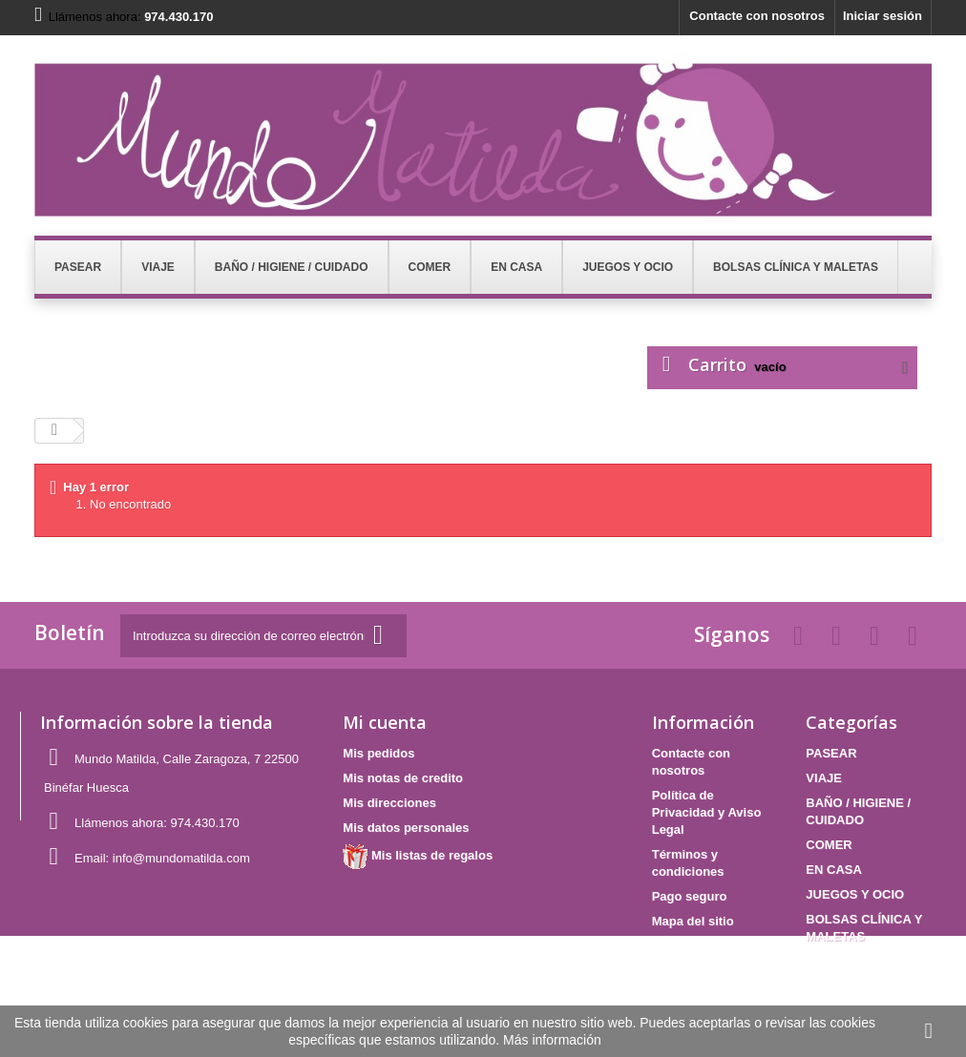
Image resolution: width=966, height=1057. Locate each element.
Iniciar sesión (882, 16)
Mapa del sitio (693, 921)
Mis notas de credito (403, 778)
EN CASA (834, 869)
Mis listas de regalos (418, 855)
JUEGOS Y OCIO (855, 894)
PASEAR (831, 753)
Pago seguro (689, 896)
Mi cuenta (385, 722)
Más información (552, 1039)
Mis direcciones (389, 803)
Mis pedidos (378, 753)
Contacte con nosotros (757, 16)
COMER (828, 845)
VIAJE (824, 778)
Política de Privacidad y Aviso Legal (707, 812)
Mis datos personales (406, 827)
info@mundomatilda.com (181, 858)
